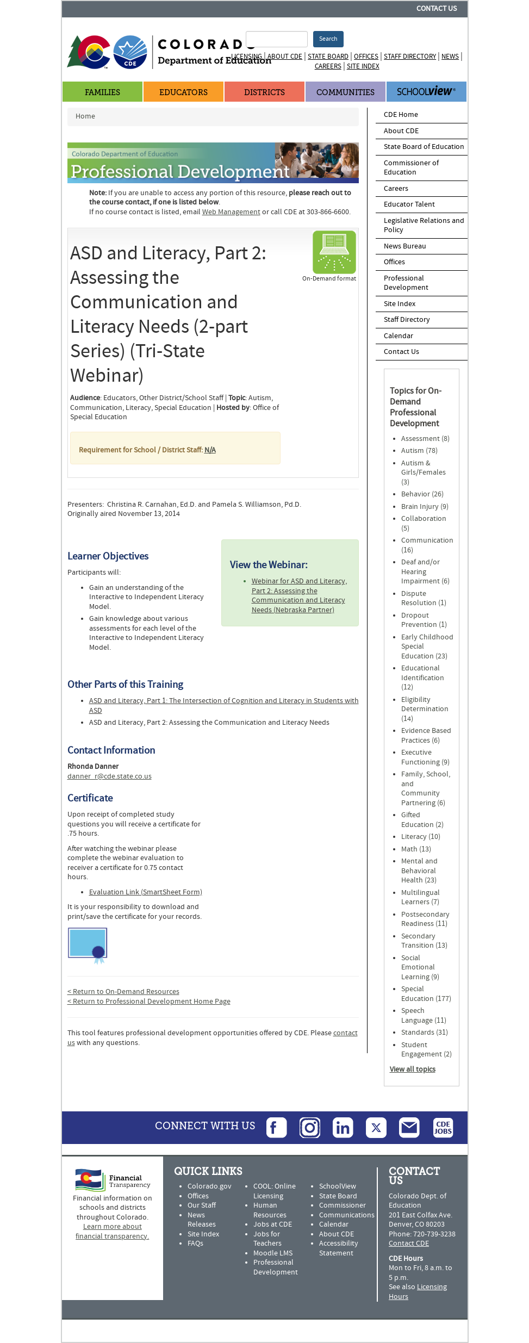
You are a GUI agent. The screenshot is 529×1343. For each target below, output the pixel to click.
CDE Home (401, 115)
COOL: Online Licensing (274, 1191)
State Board (328, 56)
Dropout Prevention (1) (424, 620)
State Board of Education (424, 147)
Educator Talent (409, 204)
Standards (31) (424, 1032)
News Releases (202, 1220)
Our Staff (202, 1205)
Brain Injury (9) (425, 507)
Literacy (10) (420, 837)
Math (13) (416, 849)
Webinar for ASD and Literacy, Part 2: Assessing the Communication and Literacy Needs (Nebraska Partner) (299, 595)
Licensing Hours (418, 1292)
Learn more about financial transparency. (112, 1231)
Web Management (231, 212)
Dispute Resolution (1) (423, 598)
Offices (366, 56)
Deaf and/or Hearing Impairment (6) (425, 571)
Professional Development (406, 283)
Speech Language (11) (423, 1015)
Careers (328, 66)
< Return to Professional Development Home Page (149, 1001)
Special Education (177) (426, 994)
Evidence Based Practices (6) (426, 735)
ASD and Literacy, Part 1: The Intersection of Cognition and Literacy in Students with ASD (224, 706)
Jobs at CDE (272, 1224)
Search (328, 39)
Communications (347, 1215)
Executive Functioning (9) (425, 757)
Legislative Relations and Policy (424, 225)
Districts (264, 92)
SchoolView (337, 1186)
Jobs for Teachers (267, 1239)
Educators (183, 92)
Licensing (246, 56)
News (450, 56)
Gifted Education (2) (422, 820)
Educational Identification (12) (422, 677)
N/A (210, 450)
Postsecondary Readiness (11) (425, 919)
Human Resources (270, 1210)
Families (102, 92)
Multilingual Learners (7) (420, 897)
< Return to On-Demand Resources (123, 992)
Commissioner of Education (411, 168)
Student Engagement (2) (426, 1050)
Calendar (398, 336)
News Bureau (405, 246)
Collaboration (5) (423, 523)
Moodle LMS (272, 1253)
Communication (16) (427, 545)
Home (85, 116)
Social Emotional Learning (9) (420, 967)
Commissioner (342, 1205)
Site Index (363, 66)
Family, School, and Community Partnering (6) (425, 788)
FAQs (195, 1243)
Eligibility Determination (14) (425, 709)
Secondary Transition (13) (424, 941)
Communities (345, 92)
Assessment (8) (425, 439)
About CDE (284, 56)
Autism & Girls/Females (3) (423, 472)
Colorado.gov (210, 1186)
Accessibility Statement (338, 1248)
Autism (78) (419, 451)
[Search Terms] (277, 39)
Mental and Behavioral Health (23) (419, 870)
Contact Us (436, 9)
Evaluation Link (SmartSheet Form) (145, 892)
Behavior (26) (422, 494)
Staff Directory (410, 56)
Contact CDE (409, 1243)
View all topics (412, 1069)
